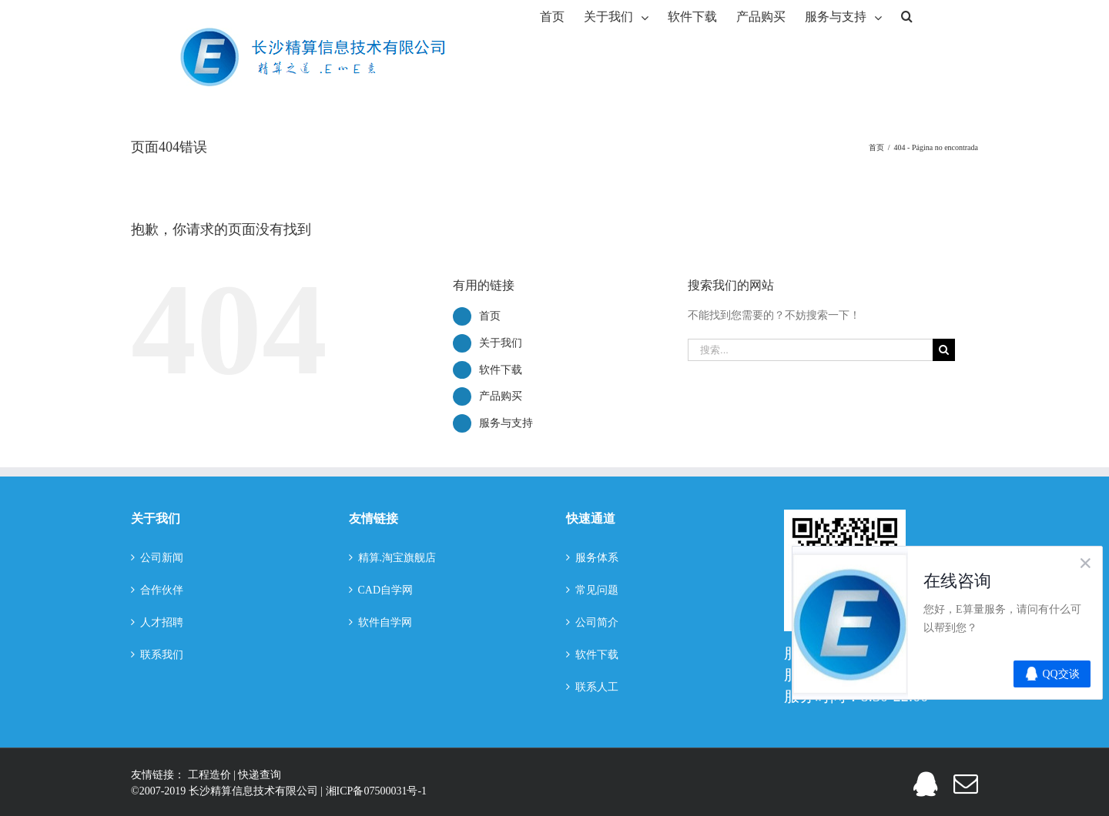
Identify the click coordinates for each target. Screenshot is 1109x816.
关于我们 (500, 343)
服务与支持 (506, 423)
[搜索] (907, 15)
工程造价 (211, 775)
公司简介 (596, 622)
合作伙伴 (161, 590)
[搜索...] (810, 350)
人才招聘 (161, 622)
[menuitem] (552, 15)
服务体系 (596, 558)
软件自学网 (385, 622)
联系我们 (161, 654)
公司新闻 (161, 558)
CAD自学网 (386, 590)
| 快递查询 (257, 775)
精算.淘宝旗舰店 (397, 558)
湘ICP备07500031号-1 (376, 791)
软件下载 (500, 370)
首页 (490, 316)
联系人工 (596, 687)
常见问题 (596, 590)
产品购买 (500, 396)
